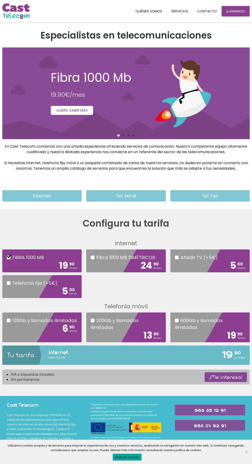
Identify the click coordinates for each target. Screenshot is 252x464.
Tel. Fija (210, 202)
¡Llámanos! (235, 11)
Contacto (207, 11)
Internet (42, 202)
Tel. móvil (126, 202)
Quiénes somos (149, 11)
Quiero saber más (73, 110)
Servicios (179, 11)
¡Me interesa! (225, 377)
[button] (118, 135)
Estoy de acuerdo (127, 457)
